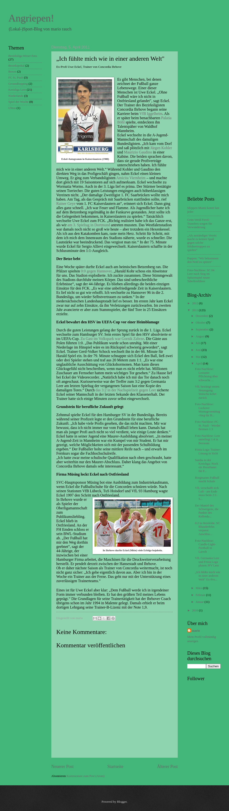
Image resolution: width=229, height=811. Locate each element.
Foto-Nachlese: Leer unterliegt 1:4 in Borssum (207, 439)
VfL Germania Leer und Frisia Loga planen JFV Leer (207, 561)
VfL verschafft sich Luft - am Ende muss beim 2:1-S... (207, 493)
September (202, 329)
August (200, 336)
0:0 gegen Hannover (96, 271)
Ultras (12, 108)
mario (196, 630)
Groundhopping (18, 83)
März (199, 588)
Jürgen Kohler (161, 148)
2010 (195, 610)
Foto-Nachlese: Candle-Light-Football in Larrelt (205, 546)
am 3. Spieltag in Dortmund (89, 225)
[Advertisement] (206, 116)
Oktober (201, 322)
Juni (199, 350)
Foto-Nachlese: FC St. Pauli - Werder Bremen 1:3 (207, 425)
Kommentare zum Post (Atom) (85, 776)
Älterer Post (167, 766)
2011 (195, 310)
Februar (201, 595)
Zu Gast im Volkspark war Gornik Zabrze (112, 339)
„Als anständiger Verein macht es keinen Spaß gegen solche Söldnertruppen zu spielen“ (202, 243)
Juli (198, 343)
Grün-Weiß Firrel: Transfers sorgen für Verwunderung (199, 223)
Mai (198, 357)
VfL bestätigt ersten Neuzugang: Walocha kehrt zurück (207, 392)
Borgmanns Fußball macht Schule (207, 479)
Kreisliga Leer (17, 89)
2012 (195, 303)
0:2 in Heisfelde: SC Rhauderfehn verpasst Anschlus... (207, 528)
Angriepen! (31, 18)
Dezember (202, 316)
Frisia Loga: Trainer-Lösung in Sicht (207, 451)
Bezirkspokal (16, 65)
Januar (200, 602)
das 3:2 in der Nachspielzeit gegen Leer (126, 390)
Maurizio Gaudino (138, 152)
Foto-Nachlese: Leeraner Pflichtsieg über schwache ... (206, 374)
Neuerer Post (62, 766)
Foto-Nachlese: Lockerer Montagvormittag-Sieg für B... (207, 410)
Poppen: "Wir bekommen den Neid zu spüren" (203, 260)
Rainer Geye (65, 204)
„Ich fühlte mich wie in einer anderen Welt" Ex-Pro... (207, 575)
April (199, 363)
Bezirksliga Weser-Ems (22, 56)
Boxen (12, 71)
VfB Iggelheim (151, 114)
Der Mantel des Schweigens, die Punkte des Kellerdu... (207, 511)
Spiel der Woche (18, 101)
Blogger (122, 801)
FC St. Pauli (15, 77)
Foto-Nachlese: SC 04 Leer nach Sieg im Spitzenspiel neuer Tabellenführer (200, 276)
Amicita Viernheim (131, 178)
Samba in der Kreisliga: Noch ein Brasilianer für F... (206, 465)
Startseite (115, 766)
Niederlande (15, 96)
